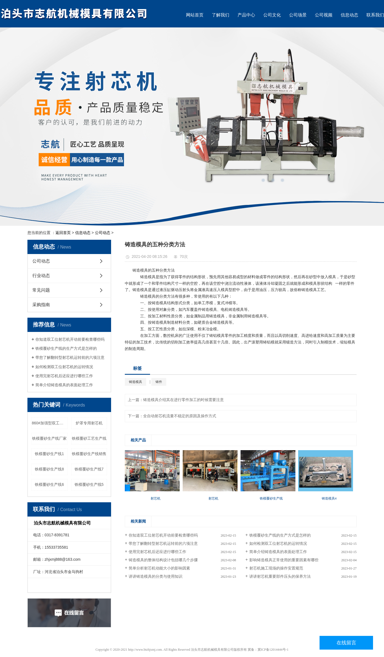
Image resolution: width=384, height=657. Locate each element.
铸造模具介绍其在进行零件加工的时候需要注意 (183, 400)
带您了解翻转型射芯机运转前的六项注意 (70, 357)
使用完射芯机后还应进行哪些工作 (64, 376)
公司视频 (323, 15)
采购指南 (41, 304)
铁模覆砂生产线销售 (89, 454)
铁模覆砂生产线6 (49, 484)
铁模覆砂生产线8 (49, 469)
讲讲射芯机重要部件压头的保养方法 (280, 576)
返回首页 (63, 232)
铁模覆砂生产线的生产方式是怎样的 (66, 348)
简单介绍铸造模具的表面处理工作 (64, 385)
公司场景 (298, 15)
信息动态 (349, 15)
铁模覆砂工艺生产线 (89, 438)
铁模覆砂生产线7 (89, 469)
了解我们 (220, 15)
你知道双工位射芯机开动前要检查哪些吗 (70, 339)
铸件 (159, 382)
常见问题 (41, 290)
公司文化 (272, 15)
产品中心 (246, 15)
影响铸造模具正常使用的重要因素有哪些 (283, 560)
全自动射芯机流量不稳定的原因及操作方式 (179, 416)
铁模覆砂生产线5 (89, 484)
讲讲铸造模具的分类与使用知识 (155, 576)
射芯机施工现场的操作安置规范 (276, 568)
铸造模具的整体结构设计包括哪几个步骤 (163, 560)
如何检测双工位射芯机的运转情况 (64, 367)
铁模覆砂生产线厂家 (49, 438)
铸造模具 (135, 382)
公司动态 (102, 232)
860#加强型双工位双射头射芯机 (49, 423)
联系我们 (375, 15)
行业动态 (41, 275)
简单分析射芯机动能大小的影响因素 (159, 568)
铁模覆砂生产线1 (49, 454)
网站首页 (195, 15)
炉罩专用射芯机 (89, 423)
